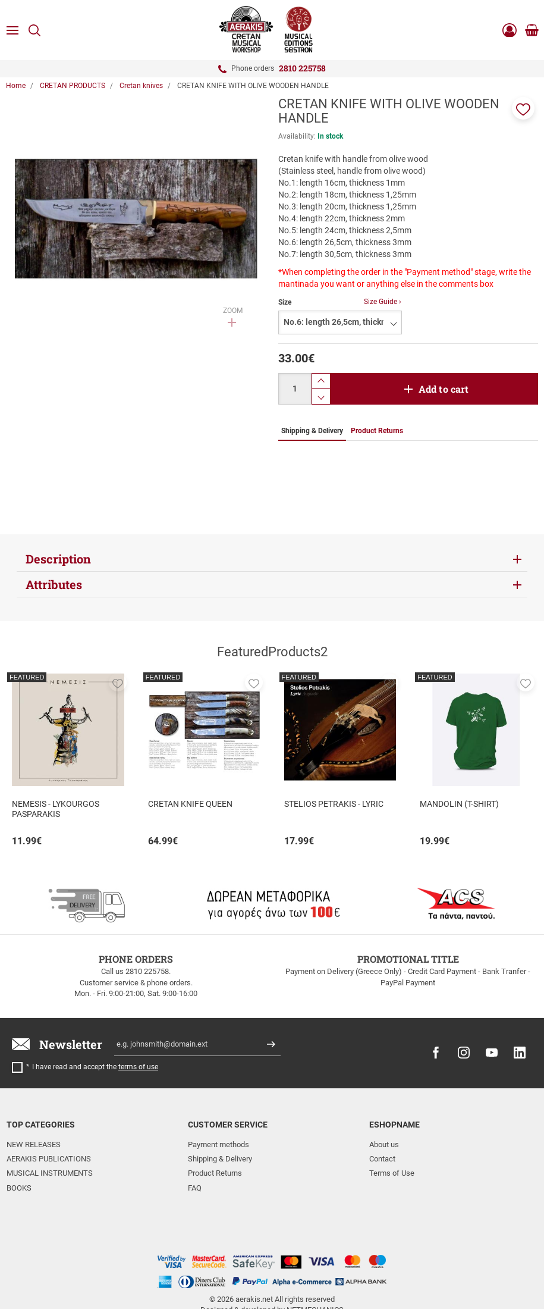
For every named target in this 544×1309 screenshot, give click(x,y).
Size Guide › (382, 302)
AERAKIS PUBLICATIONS (49, 1158)
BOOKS (19, 1187)
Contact (382, 1158)
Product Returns (215, 1173)
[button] (523, 108)
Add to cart (444, 389)
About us (384, 1144)
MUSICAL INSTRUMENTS (50, 1173)
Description (58, 558)
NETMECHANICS (315, 1262)
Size (284, 302)
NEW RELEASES (34, 1144)
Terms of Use (391, 1173)
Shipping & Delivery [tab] (312, 431)
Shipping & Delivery (220, 1158)
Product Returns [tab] (377, 431)
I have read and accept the (95, 1067)
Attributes (54, 584)
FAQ (195, 1187)
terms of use (138, 1067)
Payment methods (218, 1144)
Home (16, 86)
